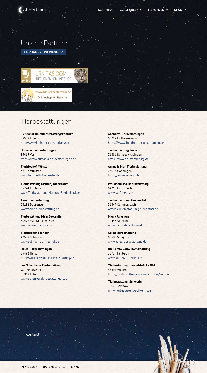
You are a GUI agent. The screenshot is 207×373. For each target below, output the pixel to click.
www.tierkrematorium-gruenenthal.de (133, 209)
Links (75, 367)
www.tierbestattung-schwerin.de (129, 290)
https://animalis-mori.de (123, 175)
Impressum (29, 367)
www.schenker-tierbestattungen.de (44, 278)
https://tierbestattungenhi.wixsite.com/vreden (138, 274)
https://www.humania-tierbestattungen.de (48, 159)
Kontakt (32, 334)
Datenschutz (54, 367)
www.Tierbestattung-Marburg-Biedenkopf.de (50, 193)
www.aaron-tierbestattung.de (40, 209)
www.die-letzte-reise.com (125, 258)
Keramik (104, 10)
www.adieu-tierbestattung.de (127, 241)
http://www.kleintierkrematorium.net (45, 143)
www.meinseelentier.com (37, 225)
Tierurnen (156, 10)
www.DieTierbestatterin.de (126, 225)
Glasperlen (129, 10)
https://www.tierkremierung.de (128, 159)
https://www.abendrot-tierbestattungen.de (136, 143)
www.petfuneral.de (120, 193)
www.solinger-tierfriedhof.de (40, 241)
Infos (177, 10)
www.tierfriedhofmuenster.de (40, 175)
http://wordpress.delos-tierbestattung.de (47, 258)
